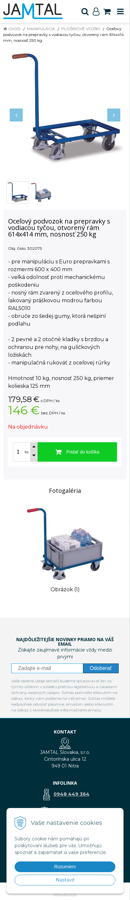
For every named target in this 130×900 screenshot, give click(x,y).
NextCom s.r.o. (65, 894)
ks (27, 452)
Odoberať (101, 668)
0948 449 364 (71, 794)
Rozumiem (65, 866)
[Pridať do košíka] (77, 452)
